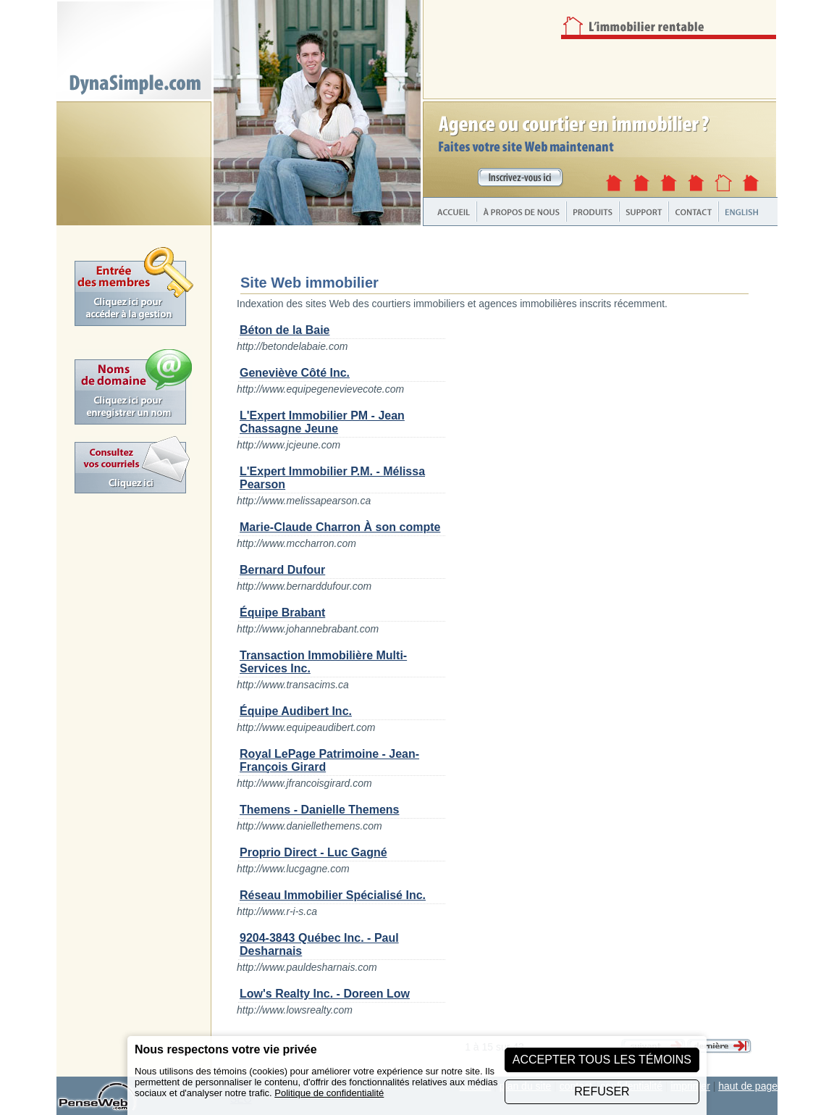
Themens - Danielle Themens (320, 809)
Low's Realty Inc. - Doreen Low (325, 993)
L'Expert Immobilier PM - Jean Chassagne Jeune (322, 422)
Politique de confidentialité (329, 1092)
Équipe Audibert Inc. (296, 711)
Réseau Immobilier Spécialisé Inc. (333, 895)
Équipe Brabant (282, 612)
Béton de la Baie (284, 330)
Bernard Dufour (282, 570)
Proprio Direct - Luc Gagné (313, 852)
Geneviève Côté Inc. (295, 373)
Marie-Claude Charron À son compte (340, 527)
